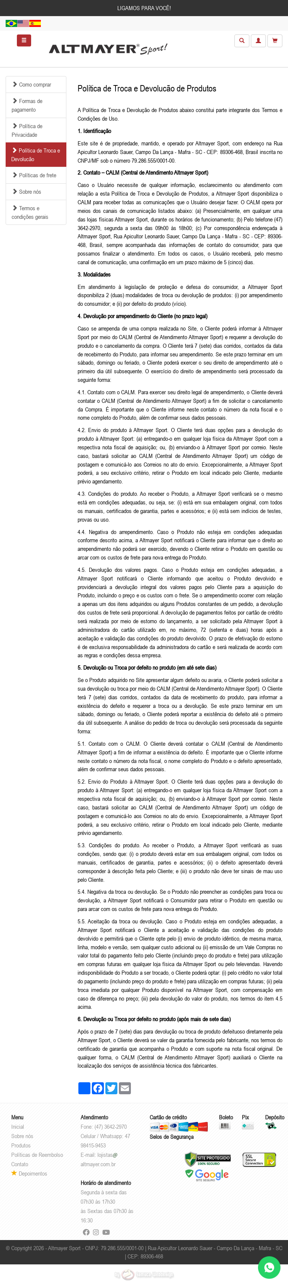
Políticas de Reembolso (37, 1154)
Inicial (17, 1126)
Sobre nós (22, 1135)
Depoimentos (29, 1173)
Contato (19, 1164)
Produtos (21, 1145)
